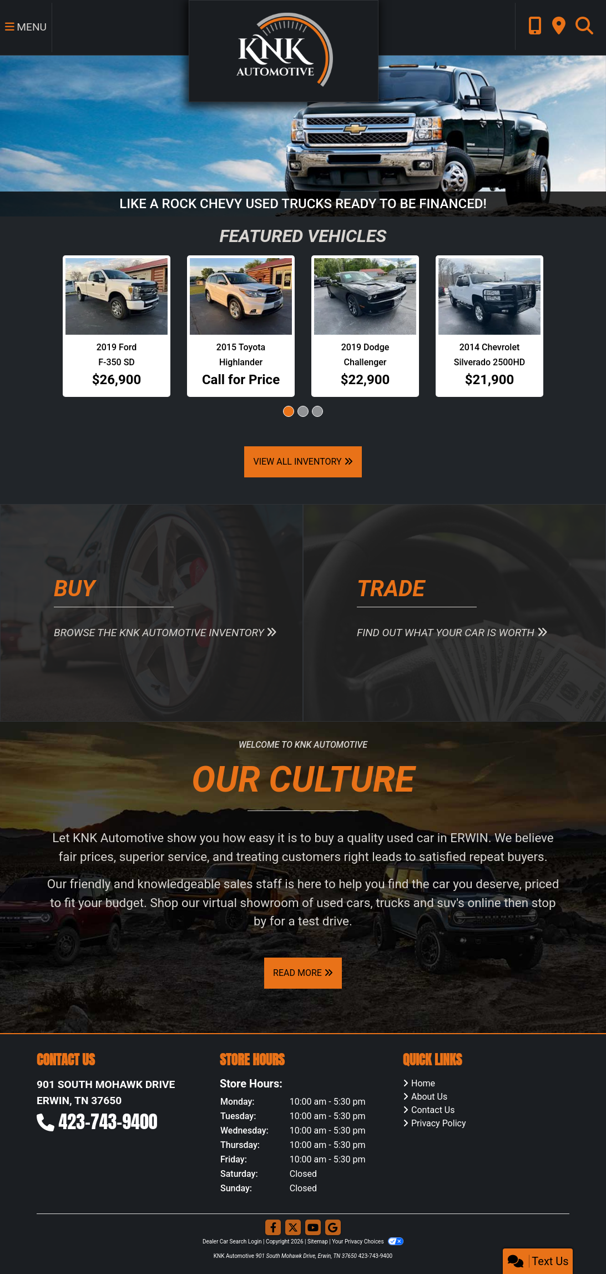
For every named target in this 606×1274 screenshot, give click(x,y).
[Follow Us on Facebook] (273, 1228)
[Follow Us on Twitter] (293, 1228)
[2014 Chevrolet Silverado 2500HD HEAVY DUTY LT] (489, 296)
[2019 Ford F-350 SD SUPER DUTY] (116, 296)
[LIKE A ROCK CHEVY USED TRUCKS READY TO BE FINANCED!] (303, 135)
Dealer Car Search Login (232, 1241)
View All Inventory (302, 461)
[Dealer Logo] (281, 50)
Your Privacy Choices (367, 1241)
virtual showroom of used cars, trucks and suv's (333, 902)
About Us (429, 1096)
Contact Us (433, 1110)
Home (423, 1083)
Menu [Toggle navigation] (25, 28)
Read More (303, 973)
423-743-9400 (108, 1121)
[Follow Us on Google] (333, 1228)
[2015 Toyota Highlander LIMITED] (241, 296)
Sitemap (317, 1241)
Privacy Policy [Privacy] (438, 1123)
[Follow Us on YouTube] (313, 1228)
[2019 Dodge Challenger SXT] (365, 296)
